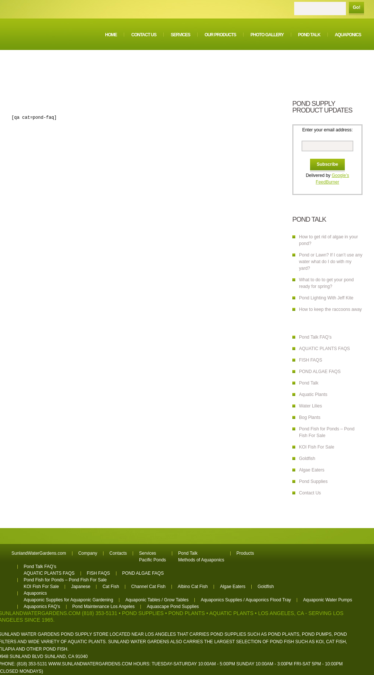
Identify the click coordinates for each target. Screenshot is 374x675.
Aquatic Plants (313, 394)
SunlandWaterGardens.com (38, 553)
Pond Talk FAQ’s (315, 337)
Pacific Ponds (152, 559)
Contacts (118, 553)
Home (111, 34)
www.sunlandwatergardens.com (90, 663)
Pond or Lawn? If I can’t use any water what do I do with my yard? (330, 261)
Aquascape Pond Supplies (173, 606)
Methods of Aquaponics (201, 559)
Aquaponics (348, 34)
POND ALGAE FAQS (320, 371)
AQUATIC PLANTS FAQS (324, 348)
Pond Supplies (313, 481)
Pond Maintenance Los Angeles (103, 606)
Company (87, 553)
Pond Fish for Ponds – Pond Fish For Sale (65, 579)
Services (180, 34)
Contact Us (143, 34)
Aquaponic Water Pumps (327, 599)
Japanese (80, 586)
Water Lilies (310, 406)
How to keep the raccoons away (330, 309)
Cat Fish (110, 586)
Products (245, 553)
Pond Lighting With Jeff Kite (326, 297)
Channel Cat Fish (148, 586)
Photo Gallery (267, 34)
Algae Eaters (311, 470)
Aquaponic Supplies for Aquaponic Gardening (68, 599)
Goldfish (307, 458)
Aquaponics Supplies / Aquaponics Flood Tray (246, 599)
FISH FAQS (310, 360)
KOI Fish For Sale (316, 447)
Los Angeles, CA (281, 613)
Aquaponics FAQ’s (42, 606)
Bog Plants (309, 417)
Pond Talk (309, 34)
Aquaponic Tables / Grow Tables (156, 599)
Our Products (220, 34)
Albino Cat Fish (193, 586)
